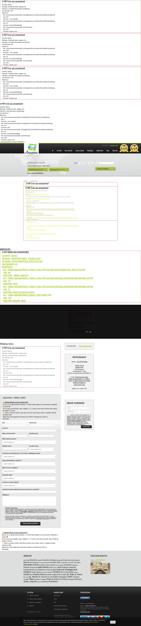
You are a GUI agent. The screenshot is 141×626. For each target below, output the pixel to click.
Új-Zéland (64, 579)
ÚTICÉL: (76, 163)
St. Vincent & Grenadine (49, 577)
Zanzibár (45, 581)
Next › (87, 331)
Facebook (85, 598)
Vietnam (78, 579)
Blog (55, 599)
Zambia (39, 581)
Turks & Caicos (53, 579)
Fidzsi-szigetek (50, 565)
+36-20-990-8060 (81, 362)
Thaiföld (26, 579)
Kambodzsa (28, 569)
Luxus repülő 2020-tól (98, 560)
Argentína (59, 560)
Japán (59, 567)
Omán (26, 574)
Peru (31, 574)
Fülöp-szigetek (59, 565)
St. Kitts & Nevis (74, 574)
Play (90, 332)
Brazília (53, 562)
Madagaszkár (71, 569)
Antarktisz (46, 560)
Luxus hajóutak (58, 569)
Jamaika (55, 567)
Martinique (44, 572)
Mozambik (69, 572)
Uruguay (71, 579)
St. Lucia (26, 577)
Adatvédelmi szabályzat (61, 609)
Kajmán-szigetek (69, 567)
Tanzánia (76, 577)
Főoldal (26, 181)
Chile (58, 562)
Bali (31, 562)
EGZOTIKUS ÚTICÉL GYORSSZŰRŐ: (36, 162)
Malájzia (27, 572)
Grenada (67, 565)
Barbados (36, 562)
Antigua (53, 560)
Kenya (45, 570)
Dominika (28, 564)
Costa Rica (64, 562)
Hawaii (26, 567)
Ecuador (42, 565)
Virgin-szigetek (30, 581)
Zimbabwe (53, 581)
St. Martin (33, 576)
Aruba (64, 560)
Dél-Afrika (77, 562)
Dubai (35, 564)
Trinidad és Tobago (40, 579)
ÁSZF (55, 602)
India (40, 567)
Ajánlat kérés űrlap (79, 385)
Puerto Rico (38, 574)
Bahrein (27, 562)
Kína (49, 570)
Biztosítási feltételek (60, 605)
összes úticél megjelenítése (35, 173)
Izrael (50, 567)
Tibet (31, 579)
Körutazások (33, 181)
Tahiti (69, 576)
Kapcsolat (57, 595)
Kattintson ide (114, 145)
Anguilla (39, 560)
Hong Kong (33, 567)
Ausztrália (71, 560)
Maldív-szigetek (36, 572)
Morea (62, 572)
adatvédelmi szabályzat (27, 511)
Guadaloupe (74, 565)
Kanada (35, 570)
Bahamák (77, 560)
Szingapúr (63, 577)
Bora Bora (47, 562)
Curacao (70, 562)
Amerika (33, 560)
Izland (45, 567)
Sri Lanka (62, 574)
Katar (40, 569)
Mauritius (49, 572)
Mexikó (56, 572)
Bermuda (41, 562)
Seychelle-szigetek (51, 574)
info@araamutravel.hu (90, 605)
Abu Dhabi (26, 560)
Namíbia (76, 572)
